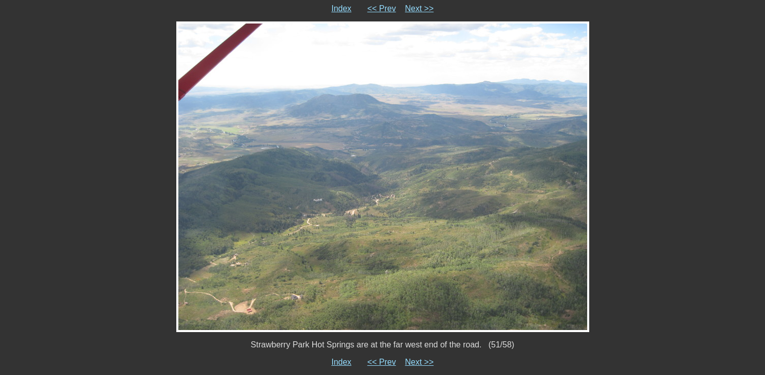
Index (341, 8)
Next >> (419, 8)
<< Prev (381, 8)
